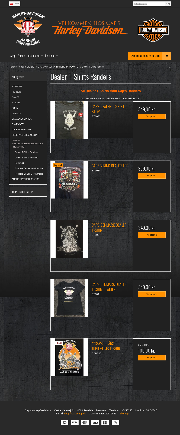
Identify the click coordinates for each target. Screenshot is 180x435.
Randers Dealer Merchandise (29, 168)
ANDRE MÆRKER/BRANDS (25, 179)
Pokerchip (19, 163)
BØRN (15, 108)
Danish (14, 4)
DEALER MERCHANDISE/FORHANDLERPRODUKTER (27, 143)
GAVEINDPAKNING (21, 129)
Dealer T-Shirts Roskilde (26, 157)
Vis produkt (151, 116)
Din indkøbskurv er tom (151, 56)
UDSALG (16, 113)
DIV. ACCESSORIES (22, 119)
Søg (168, 4)
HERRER (16, 92)
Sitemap (124, 413)
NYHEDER (17, 86)
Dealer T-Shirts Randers (26, 152)
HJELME (16, 102)
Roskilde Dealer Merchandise (29, 174)
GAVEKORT (18, 124)
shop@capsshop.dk (75, 413)
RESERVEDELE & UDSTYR (25, 135)
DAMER (16, 97)
